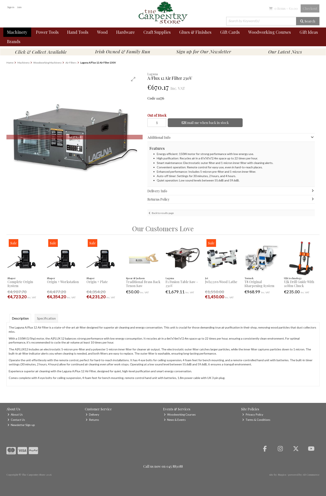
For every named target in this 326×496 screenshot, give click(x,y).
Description (20, 318)
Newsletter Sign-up (21, 425)
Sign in (10, 7)
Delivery (92, 414)
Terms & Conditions (256, 419)
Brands (13, 41)
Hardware (125, 32)
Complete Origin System (20, 284)
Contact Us (16, 419)
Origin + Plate (97, 282)
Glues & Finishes (195, 32)
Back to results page (163, 213)
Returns (92, 419)
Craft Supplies (157, 32)
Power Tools (47, 32)
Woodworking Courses (269, 32)
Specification (46, 318)
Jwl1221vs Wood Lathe (221, 282)
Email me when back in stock (205, 122)
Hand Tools (77, 32)
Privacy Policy (252, 414)
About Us (15, 414)
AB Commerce (311, 474)
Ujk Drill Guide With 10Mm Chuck (299, 284)
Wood (102, 32)
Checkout (310, 8)
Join (19, 7)
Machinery (17, 32)
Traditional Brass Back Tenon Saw (143, 284)
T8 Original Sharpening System (259, 284)
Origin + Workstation (63, 282)
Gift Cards (230, 32)
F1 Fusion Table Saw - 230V (181, 284)
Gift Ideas (309, 32)
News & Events (175, 419)
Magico (282, 474)
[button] (133, 79)
